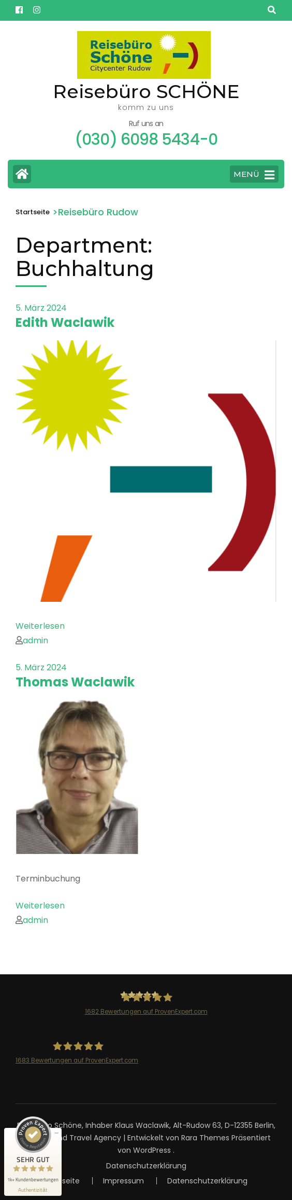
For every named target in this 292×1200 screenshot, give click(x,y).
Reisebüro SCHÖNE (146, 91)
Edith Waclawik (65, 322)
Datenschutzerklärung (146, 1165)
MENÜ (253, 175)
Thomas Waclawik (75, 682)
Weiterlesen (40, 626)
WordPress (152, 1150)
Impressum (123, 1181)
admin (35, 640)
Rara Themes (205, 1138)
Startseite (62, 1181)
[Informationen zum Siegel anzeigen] (33, 1190)
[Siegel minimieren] (56, 1133)
